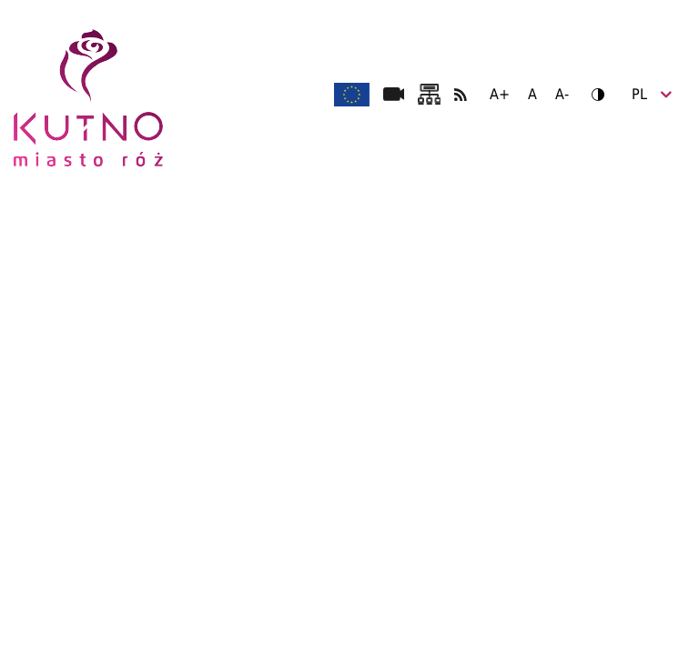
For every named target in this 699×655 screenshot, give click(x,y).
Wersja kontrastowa (592, 94)
